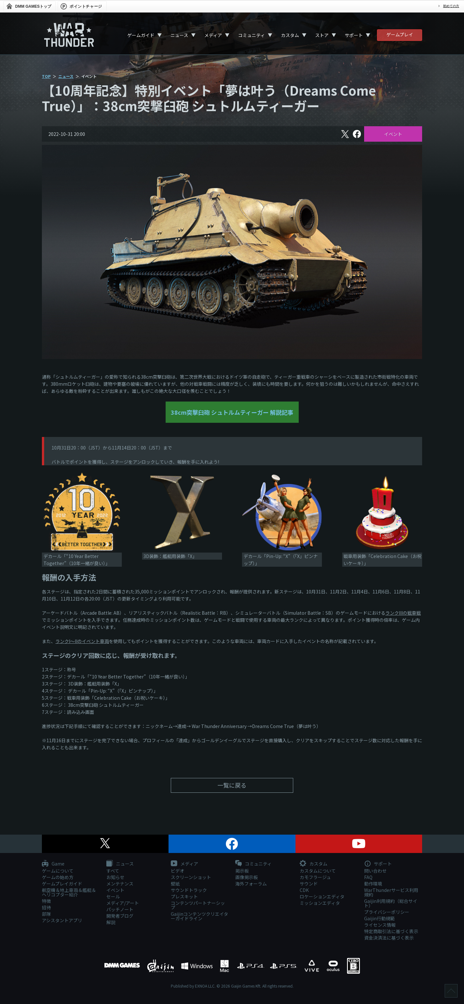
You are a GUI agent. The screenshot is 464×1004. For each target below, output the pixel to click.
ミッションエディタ (320, 903)
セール (113, 896)
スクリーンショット (191, 877)
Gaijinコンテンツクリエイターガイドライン (199, 916)
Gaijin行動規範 (379, 918)
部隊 (46, 914)
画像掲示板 (246, 877)
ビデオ (177, 870)
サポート (354, 35)
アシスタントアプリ (62, 920)
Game (53, 864)
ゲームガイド (140, 35)
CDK (304, 890)
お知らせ (115, 877)
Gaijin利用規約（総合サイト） (390, 903)
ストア (322, 35)
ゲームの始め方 (57, 877)
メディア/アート (122, 903)
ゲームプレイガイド (62, 883)
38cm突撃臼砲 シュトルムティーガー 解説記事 (232, 412)
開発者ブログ (119, 916)
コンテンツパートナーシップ (198, 905)
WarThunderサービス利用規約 (391, 892)
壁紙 (175, 883)
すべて (112, 870)
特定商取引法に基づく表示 (391, 931)
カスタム (290, 35)
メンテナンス (119, 883)
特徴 (46, 901)
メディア (213, 35)
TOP (46, 76)
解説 (110, 922)
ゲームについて (57, 870)
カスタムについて (318, 870)
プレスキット (184, 896)
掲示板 (242, 870)
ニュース (179, 35)
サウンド (309, 883)
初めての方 (451, 6)
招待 (46, 907)
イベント (393, 134)
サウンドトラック (189, 890)
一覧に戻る (232, 785)
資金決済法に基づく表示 (389, 937)
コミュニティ (251, 35)
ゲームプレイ (399, 34)
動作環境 (373, 883)
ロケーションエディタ (322, 896)
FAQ (368, 877)
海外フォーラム (251, 883)
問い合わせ (375, 870)
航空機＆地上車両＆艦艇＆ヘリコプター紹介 (69, 892)
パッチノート (119, 909)
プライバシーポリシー (386, 912)
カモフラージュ (315, 877)
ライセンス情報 (380, 925)
